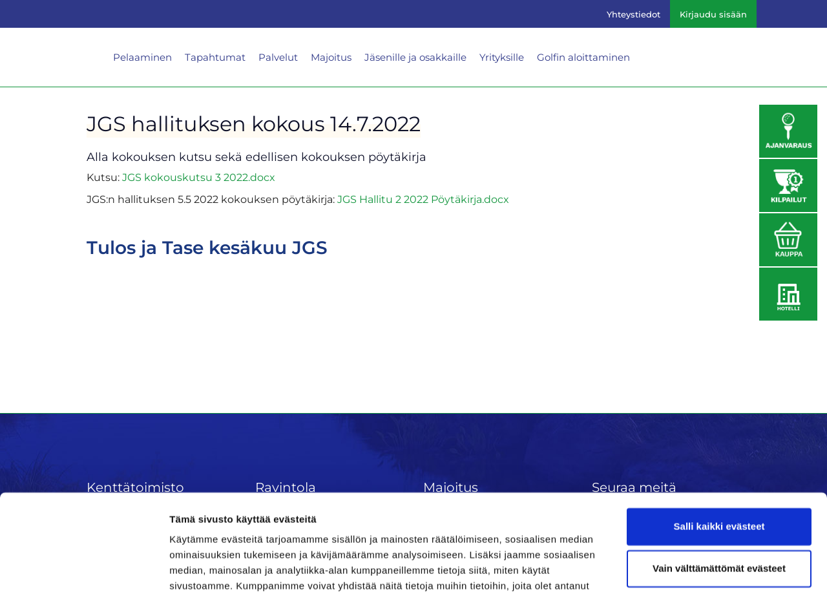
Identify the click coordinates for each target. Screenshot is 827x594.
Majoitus (331, 57)
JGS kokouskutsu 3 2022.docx (198, 177)
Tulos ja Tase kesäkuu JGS (207, 248)
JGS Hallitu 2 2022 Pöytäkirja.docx (423, 199)
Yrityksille (501, 57)
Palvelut (278, 57)
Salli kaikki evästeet (719, 457)
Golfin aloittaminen (583, 57)
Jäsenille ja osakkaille (415, 57)
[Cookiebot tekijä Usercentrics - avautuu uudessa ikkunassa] (83, 568)
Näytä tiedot (197, 568)
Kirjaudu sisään (713, 14)
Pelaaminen (142, 57)
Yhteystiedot (633, 14)
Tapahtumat (215, 57)
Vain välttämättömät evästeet (719, 499)
